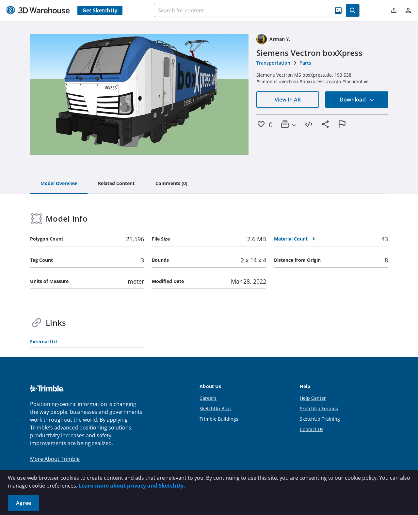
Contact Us (311, 429)
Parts (305, 63)
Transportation (273, 63)
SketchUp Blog (215, 408)
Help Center (313, 398)
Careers (208, 398)
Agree (23, 503)
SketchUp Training (320, 419)
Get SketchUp (100, 10)
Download (357, 99)
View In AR (288, 99)
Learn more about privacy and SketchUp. (132, 485)
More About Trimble (55, 458)
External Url (43, 341)
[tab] (59, 184)
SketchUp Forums (319, 408)
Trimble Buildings (219, 419)
